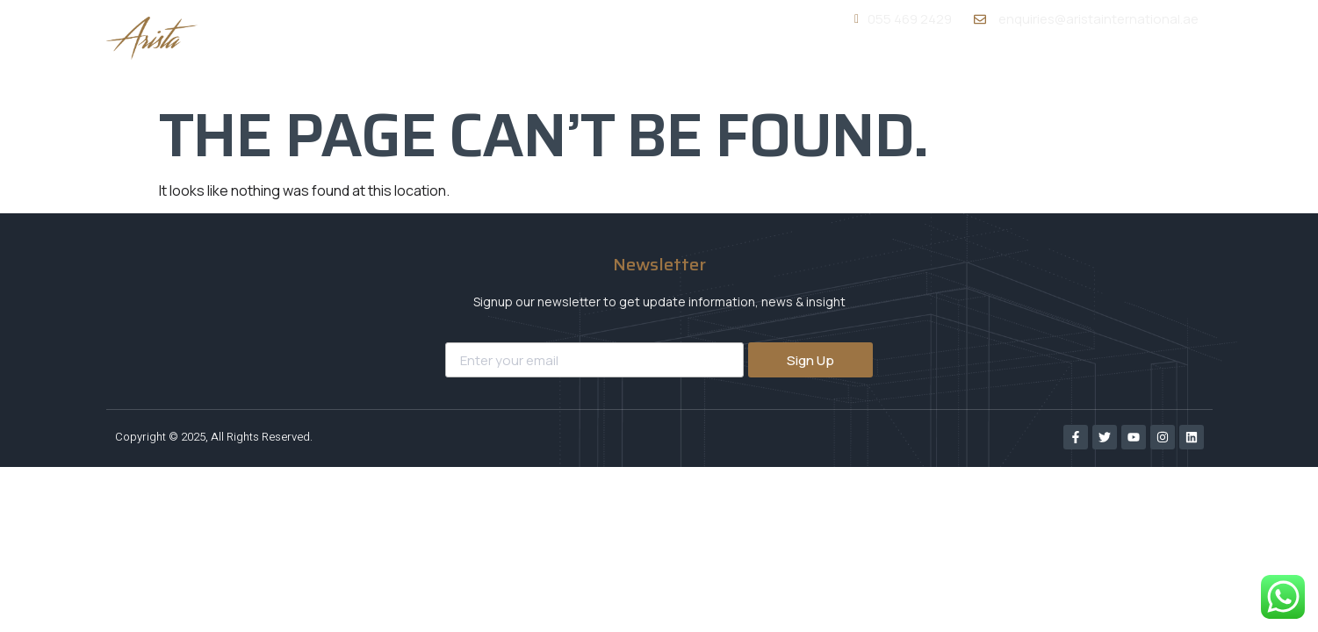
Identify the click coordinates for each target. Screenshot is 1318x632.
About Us (794, 68)
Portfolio (1002, 68)
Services (898, 68)
